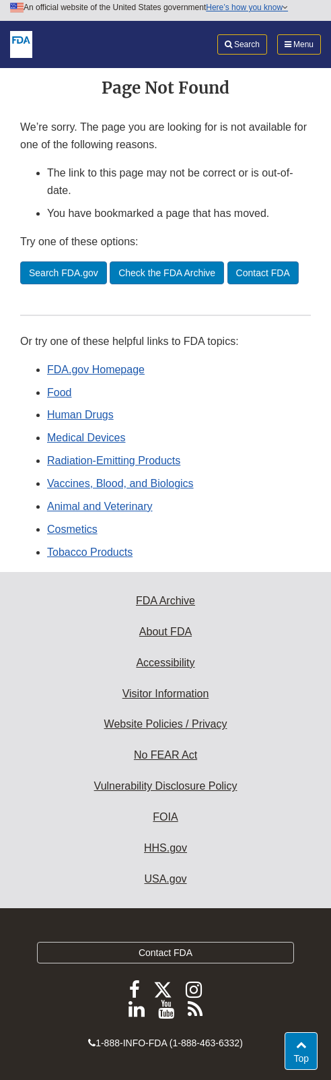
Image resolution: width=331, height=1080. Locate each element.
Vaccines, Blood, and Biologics (120, 483)
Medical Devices (86, 437)
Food (59, 392)
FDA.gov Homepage (96, 369)
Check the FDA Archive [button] (166, 272)
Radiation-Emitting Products (113, 460)
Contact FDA (165, 952)
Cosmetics (72, 529)
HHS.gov (165, 848)
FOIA (165, 817)
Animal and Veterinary (100, 506)
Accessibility (165, 662)
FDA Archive (165, 600)
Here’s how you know (247, 7)
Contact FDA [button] (263, 272)
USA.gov (165, 879)
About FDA (165, 631)
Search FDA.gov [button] (63, 272)
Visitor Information (165, 693)
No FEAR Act (165, 755)
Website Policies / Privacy (165, 724)
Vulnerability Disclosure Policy (165, 786)
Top (305, 1057)
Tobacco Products (90, 552)
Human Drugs (80, 414)
